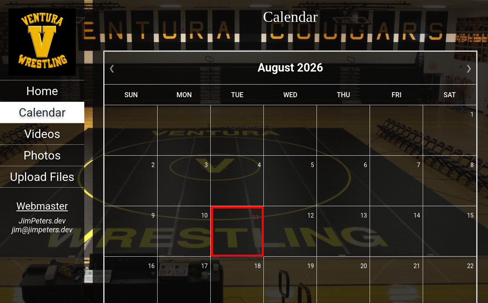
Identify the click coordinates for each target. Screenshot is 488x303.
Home (42, 91)
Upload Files (42, 177)
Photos (42, 155)
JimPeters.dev (42, 220)
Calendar (42, 113)
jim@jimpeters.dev (42, 229)
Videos (42, 134)
